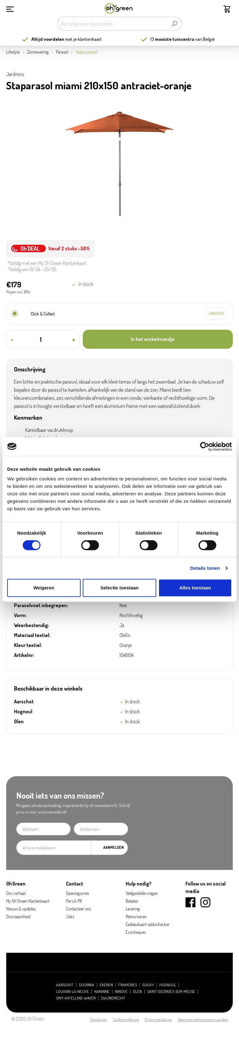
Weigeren (43, 587)
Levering (133, 908)
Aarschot (65, 985)
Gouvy (148, 985)
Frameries (127, 985)
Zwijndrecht (113, 998)
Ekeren (106, 985)
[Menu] (10, 8)
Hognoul (167, 985)
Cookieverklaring (126, 1019)
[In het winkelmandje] (158, 339)
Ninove (121, 991)
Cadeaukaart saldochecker (148, 924)
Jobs (70, 916)
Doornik (86, 985)
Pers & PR (74, 901)
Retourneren (136, 916)
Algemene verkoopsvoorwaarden (203, 1019)
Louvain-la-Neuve (72, 991)
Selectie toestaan (120, 587)
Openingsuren (77, 893)
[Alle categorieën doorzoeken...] (112, 24)
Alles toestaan (195, 587)
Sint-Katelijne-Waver (76, 998)
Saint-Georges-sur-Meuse (171, 991)
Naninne (102, 991)
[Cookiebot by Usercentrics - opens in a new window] (204, 446)
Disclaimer (98, 1019)
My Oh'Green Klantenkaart (27, 901)
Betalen (132, 901)
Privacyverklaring (158, 1019)
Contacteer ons (78, 908)
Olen (137, 991)
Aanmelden (113, 847)
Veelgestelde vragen (142, 893)
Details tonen (205, 568)
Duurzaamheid (18, 916)
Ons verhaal (16, 893)
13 (172, 39)
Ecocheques (136, 932)
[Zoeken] (174, 24)
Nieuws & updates (20, 908)
